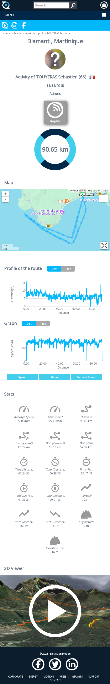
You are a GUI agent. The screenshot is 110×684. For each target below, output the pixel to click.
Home (6, 33)
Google (104, 190)
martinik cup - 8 (34, 33)
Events (17, 33)
